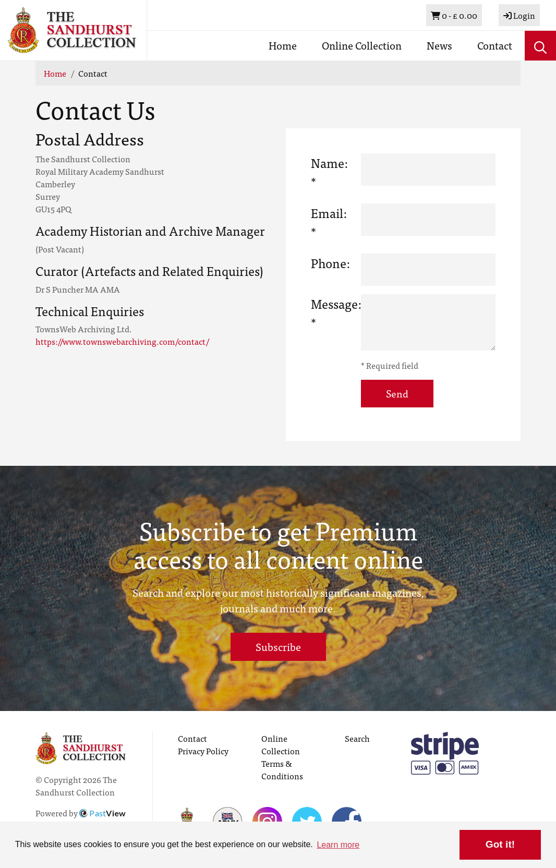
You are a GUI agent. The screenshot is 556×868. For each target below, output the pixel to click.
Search (357, 738)
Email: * (329, 222)
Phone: (330, 263)
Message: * (332, 313)
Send (397, 393)
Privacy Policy (203, 750)
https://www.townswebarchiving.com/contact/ (122, 341)
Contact (494, 45)
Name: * (329, 172)
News (439, 45)
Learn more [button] (338, 844)
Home (283, 45)
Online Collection (362, 45)
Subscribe (278, 646)
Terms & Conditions (282, 769)
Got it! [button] (500, 844)
